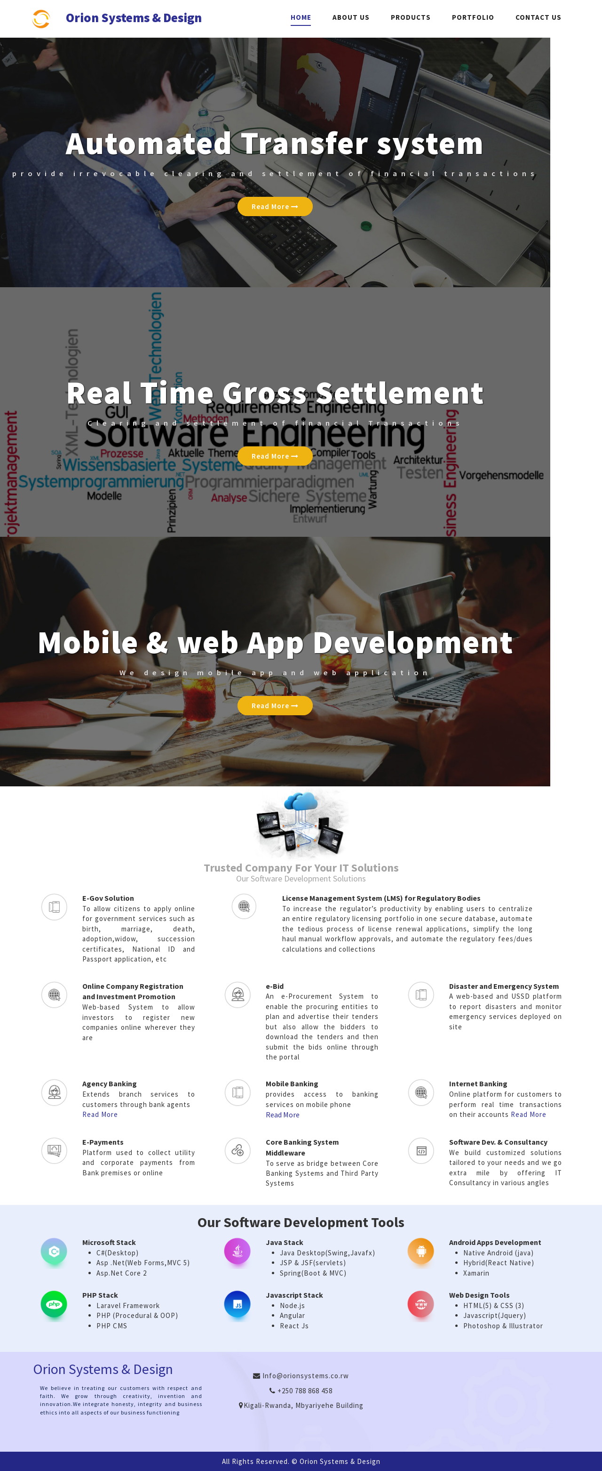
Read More (275, 206)
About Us (351, 17)
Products (411, 17)
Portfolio (473, 17)
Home (301, 17)
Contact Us (538, 17)
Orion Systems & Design (134, 19)
